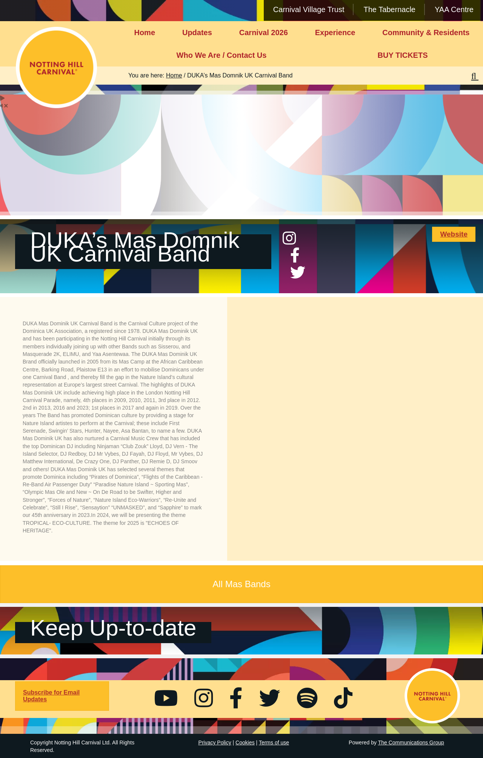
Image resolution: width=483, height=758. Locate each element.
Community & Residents (425, 32)
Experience (335, 32)
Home (144, 32)
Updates (197, 32)
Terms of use (274, 742)
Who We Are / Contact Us (222, 55)
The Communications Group (411, 742)
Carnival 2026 (263, 32)
